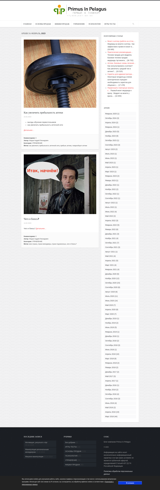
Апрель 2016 (110, 412)
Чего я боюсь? (31, 218)
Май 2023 (109, 163)
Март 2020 (109, 314)
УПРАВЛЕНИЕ (79, 24)
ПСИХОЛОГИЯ (95, 24)
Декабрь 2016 (110, 385)
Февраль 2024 (111, 127)
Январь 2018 (110, 367)
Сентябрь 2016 (111, 399)
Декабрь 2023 (110, 132)
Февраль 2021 (111, 269)
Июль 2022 (109, 207)
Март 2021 (109, 265)
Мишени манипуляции (34, 457)
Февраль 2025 (111, 114)
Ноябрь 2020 (110, 278)
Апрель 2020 (110, 310)
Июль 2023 (109, 154)
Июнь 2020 (109, 301)
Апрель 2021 (110, 261)
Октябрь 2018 (110, 341)
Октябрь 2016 (110, 394)
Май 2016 (109, 407)
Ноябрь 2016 (110, 390)
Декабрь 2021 (110, 234)
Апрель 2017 (110, 381)
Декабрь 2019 (110, 319)
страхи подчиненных (59, 244)
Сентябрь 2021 (111, 247)
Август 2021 (110, 252)
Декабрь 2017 (110, 372)
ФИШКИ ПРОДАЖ (62, 24)
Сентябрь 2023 (111, 145)
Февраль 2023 (111, 176)
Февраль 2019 (111, 332)
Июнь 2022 (109, 212)
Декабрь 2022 (110, 185)
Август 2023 (110, 149)
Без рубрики (70, 442)
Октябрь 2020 (110, 283)
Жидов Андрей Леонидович (38, 140)
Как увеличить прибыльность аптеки (43, 112)
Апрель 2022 (110, 221)
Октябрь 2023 (110, 140)
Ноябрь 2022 (110, 189)
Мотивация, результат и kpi (36, 442)
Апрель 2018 (110, 354)
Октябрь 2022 (110, 194)
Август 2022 (110, 203)
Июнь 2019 (109, 327)
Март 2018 (109, 359)
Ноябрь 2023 (110, 136)
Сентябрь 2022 (111, 198)
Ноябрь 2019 (110, 323)
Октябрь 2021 (110, 243)
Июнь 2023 (109, 158)
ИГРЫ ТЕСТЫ (109, 24)
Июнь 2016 (109, 403)
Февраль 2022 (111, 225)
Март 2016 (109, 416)
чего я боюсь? (71, 244)
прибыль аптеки (66, 146)
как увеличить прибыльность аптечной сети (44, 146)
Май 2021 (109, 256)
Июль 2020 (109, 296)
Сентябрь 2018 (111, 345)
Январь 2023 (110, 180)
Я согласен (130, 483)
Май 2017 (109, 376)
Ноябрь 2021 (110, 238)
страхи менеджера (44, 244)
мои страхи (33, 244)
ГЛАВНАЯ (27, 24)
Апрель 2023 (110, 167)
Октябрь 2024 (110, 118)
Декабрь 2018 (110, 336)
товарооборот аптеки (79, 146)
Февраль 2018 (111, 363)
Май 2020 (109, 305)
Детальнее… (29, 130)
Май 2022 (109, 216)
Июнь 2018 (109, 350)
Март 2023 (109, 172)
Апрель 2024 (110, 123)
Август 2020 (110, 292)
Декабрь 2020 (110, 274)
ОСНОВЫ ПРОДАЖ (43, 24)
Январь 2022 (110, 229)
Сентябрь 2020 (111, 287)
